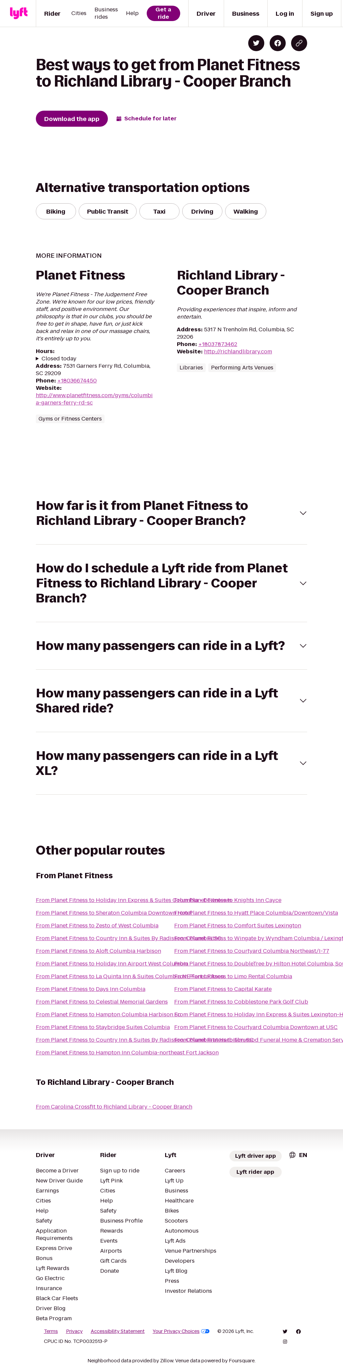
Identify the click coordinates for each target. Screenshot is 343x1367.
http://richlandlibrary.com (238, 351)
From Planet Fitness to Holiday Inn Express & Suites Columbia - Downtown (133, 900)
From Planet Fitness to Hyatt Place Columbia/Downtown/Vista (256, 913)
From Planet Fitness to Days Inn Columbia (90, 989)
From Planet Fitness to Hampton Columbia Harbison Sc (108, 1014)
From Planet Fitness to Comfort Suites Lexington (237, 925)
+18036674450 (77, 380)
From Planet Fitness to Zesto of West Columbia (97, 925)
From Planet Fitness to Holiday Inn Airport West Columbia (112, 963)
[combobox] (297, 1155)
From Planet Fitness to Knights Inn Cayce (227, 900)
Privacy (74, 1331)
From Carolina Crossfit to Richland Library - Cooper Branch (114, 1107)
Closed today (59, 358)
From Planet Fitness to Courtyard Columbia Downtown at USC (256, 1027)
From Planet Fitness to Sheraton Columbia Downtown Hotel (114, 913)
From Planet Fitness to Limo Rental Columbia (233, 976)
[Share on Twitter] (256, 43)
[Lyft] (18, 13)
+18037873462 (217, 344)
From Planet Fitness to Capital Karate (223, 989)
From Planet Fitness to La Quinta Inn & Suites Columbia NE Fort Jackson (130, 976)
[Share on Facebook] (278, 43)
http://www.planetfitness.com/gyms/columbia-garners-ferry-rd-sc (94, 399)
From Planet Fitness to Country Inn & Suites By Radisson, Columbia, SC (128, 938)
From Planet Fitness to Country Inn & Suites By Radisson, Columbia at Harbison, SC (145, 1040)
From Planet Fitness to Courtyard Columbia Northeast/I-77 (251, 951)
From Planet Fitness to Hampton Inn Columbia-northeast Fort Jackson (127, 1052)
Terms (51, 1331)
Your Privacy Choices (181, 1331)
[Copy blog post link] (299, 43)
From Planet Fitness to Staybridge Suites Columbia (103, 1027)
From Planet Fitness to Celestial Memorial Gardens (102, 1002)
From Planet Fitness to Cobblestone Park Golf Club (241, 1002)
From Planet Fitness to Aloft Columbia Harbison (98, 951)
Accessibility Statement (118, 1331)
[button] (171, 513)
